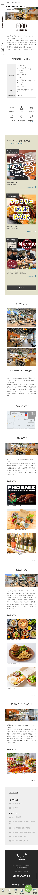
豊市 (15, 808)
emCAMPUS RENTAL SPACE (23, 832)
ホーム (8, 2)
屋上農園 (16, 817)
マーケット (31, 111)
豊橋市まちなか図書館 (21, 828)
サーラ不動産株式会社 (21, 867)
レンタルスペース (31, 121)
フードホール (12, 120)
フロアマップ (21, 111)
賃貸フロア (17, 803)
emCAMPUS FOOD (20, 836)
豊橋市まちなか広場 (20, 841)
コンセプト (11, 111)
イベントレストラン (21, 121)
